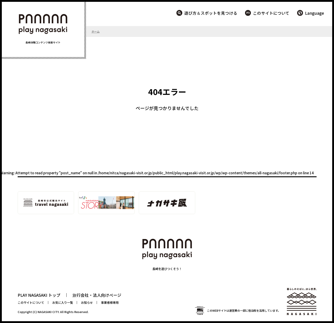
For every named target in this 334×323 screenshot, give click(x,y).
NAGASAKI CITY (48, 312)
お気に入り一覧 (62, 302)
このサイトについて (271, 13)
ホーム (95, 31)
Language (314, 13)
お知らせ (87, 302)
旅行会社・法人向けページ (96, 295)
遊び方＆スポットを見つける (210, 13)
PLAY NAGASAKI (43, 24)
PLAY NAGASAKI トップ (39, 295)
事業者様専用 (110, 302)
